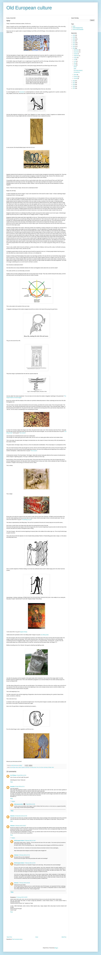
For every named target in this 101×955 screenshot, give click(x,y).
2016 (74, 84)
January (76, 78)
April (75, 65)
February (76, 76)
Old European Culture (19, 840)
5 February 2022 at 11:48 (30, 840)
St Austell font (77, 72)
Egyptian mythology (25, 767)
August (75, 57)
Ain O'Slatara (13, 775)
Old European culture (29, 7)
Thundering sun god (26, 519)
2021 (74, 44)
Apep (17, 767)
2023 (74, 40)
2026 (74, 35)
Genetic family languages (78, 29)
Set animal (21, 91)
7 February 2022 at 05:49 (24, 882)
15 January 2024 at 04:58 (21, 897)
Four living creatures (78, 70)
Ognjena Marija (23, 631)
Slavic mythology (44, 767)
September (76, 55)
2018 (74, 80)
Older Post (64, 937)
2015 (74, 86)
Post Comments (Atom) (17, 939)
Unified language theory (78, 27)
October (76, 53)
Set (40, 767)
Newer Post (9, 937)
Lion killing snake (44, 634)
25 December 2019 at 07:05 (21, 815)
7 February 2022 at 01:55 (30, 862)
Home (36, 937)
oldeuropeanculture (18, 804)
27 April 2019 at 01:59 (30, 804)
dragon (19, 767)
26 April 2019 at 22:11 (20, 786)
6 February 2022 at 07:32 (24, 855)
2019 (74, 48)
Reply (11, 782)
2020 (74, 46)
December (76, 50)
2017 (74, 82)
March (75, 74)
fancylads (12, 786)
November (76, 51)
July (75, 59)
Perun (38, 767)
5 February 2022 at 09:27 (20, 825)
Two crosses (22, 432)
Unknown (12, 815)
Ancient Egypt (12, 767)
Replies (13, 801)
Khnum (75, 66)
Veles (53, 767)
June (75, 61)
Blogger (56, 947)
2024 (74, 39)
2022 (74, 42)
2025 (74, 37)
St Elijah (49, 767)
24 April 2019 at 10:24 (21, 775)
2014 (74, 88)
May (75, 63)
